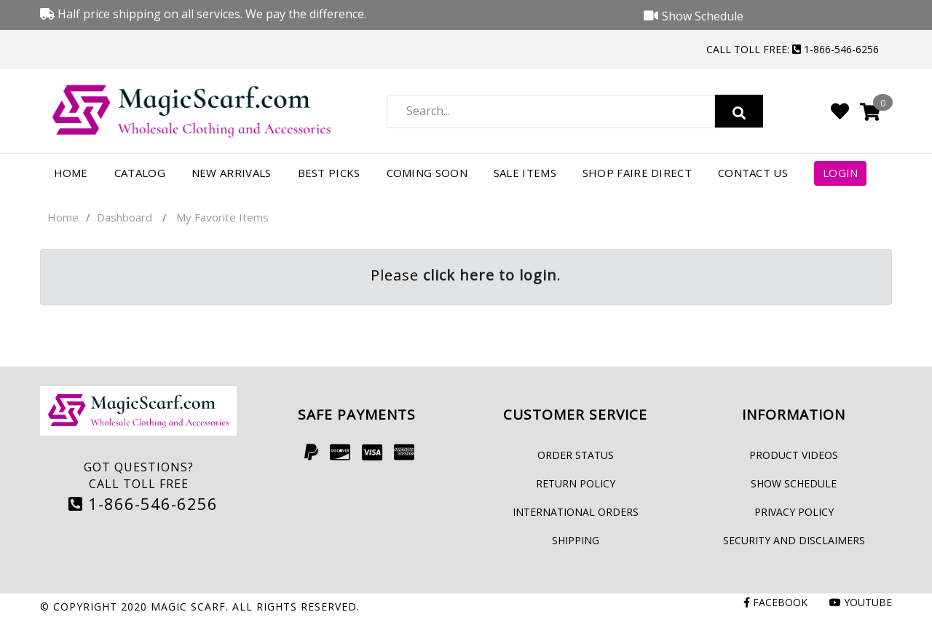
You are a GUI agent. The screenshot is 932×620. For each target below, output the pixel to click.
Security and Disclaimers (794, 540)
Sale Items (525, 172)
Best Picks (329, 172)
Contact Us (753, 172)
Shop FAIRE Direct (637, 172)
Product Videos (793, 455)
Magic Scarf (188, 606)
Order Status (575, 455)
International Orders (576, 512)
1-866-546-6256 (143, 503)
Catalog (139, 172)
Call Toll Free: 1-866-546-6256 (792, 49)
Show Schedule (794, 483)
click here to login (490, 275)
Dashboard (124, 217)
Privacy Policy (794, 512)
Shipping (575, 540)
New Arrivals (231, 172)
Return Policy (575, 483)
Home (71, 172)
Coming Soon (427, 172)
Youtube (860, 602)
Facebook (775, 602)
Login (840, 172)
